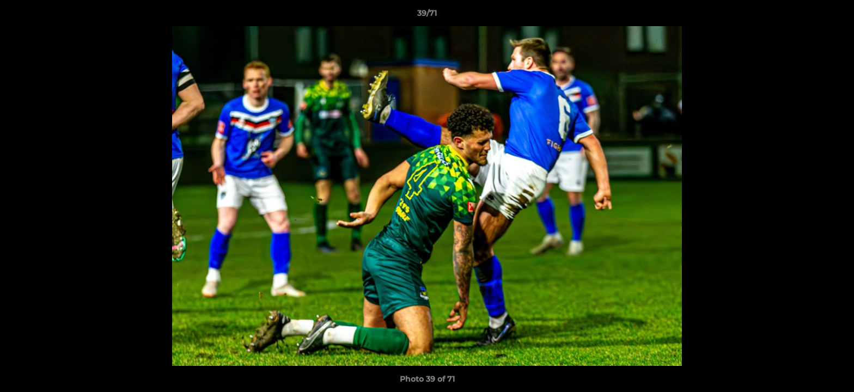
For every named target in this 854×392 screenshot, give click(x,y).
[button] (834, 16)
